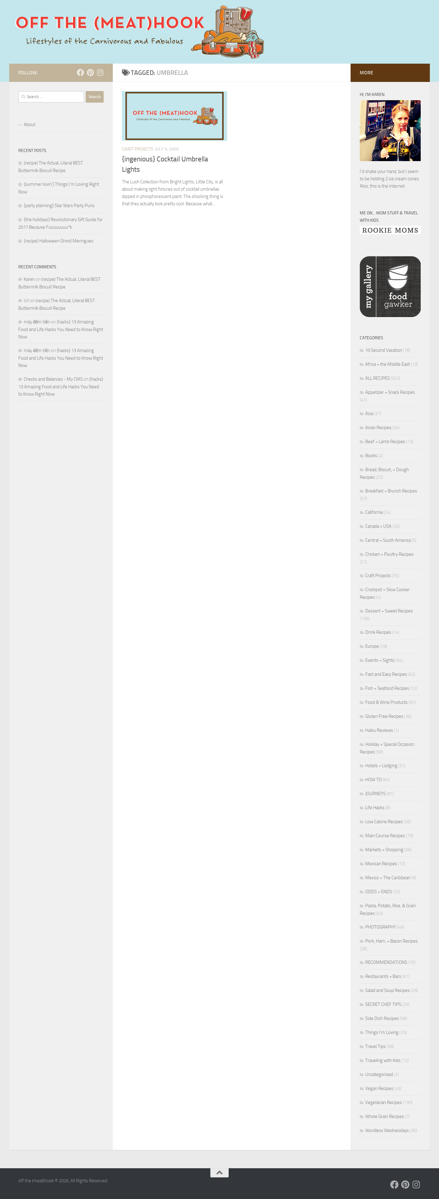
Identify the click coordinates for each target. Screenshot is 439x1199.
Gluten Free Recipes (384, 716)
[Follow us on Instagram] (100, 72)
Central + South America (388, 540)
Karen (29, 279)
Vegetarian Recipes (383, 1102)
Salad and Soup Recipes (387, 990)
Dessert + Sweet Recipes (389, 611)
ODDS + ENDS (378, 891)
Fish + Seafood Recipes (387, 688)
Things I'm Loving (381, 1032)
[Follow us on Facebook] (80, 72)
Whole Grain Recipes (384, 1116)
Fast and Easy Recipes (386, 674)
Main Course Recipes (385, 835)
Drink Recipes (378, 632)
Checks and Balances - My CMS (53, 379)
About (29, 124)
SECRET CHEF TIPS (383, 1004)
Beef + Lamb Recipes (385, 441)
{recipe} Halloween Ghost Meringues (58, 241)
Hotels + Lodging (381, 765)
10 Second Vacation (383, 350)
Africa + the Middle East (387, 364)
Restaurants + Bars (383, 976)
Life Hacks (374, 807)
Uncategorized (379, 1074)
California (374, 512)
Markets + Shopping (384, 849)
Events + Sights (379, 660)
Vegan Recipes (379, 1088)
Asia (369, 413)
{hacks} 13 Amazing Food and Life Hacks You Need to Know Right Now (60, 329)
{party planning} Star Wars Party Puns (59, 205)
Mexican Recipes (381, 863)
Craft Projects (137, 149)
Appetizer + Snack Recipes (390, 392)
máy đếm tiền (37, 322)
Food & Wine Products (386, 702)
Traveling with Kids (383, 1060)
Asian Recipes (378, 427)
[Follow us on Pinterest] (90, 72)
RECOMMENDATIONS (386, 962)
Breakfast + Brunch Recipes (391, 491)
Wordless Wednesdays (387, 1130)
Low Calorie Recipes (384, 821)
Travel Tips (375, 1046)
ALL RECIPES (377, 378)
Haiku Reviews (379, 730)
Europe (372, 646)
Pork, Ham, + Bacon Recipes (391, 941)
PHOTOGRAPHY (380, 927)
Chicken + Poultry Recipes (389, 554)
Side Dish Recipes (382, 1018)
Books (371, 455)
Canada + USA (378, 526)
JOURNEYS (375, 793)
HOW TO (373, 779)
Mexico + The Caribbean (387, 877)
